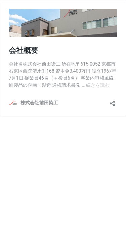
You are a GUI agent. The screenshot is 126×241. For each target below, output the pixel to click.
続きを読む (98, 85)
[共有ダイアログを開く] (112, 101)
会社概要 (23, 50)
